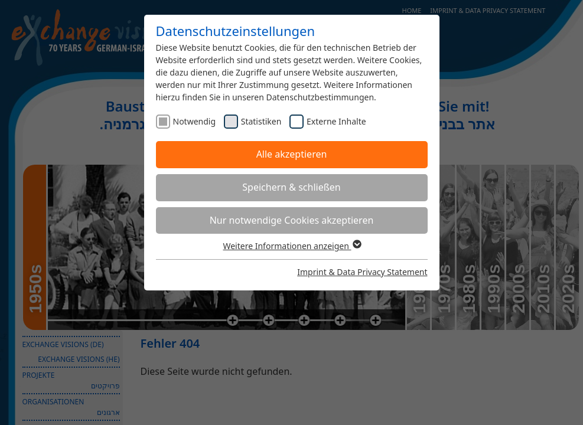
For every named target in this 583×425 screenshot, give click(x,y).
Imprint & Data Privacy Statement (362, 271)
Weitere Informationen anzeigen (291, 245)
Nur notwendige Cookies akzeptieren (292, 220)
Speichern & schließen (291, 187)
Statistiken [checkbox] (261, 121)
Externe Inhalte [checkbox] (336, 121)
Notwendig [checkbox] (194, 121)
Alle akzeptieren (291, 154)
